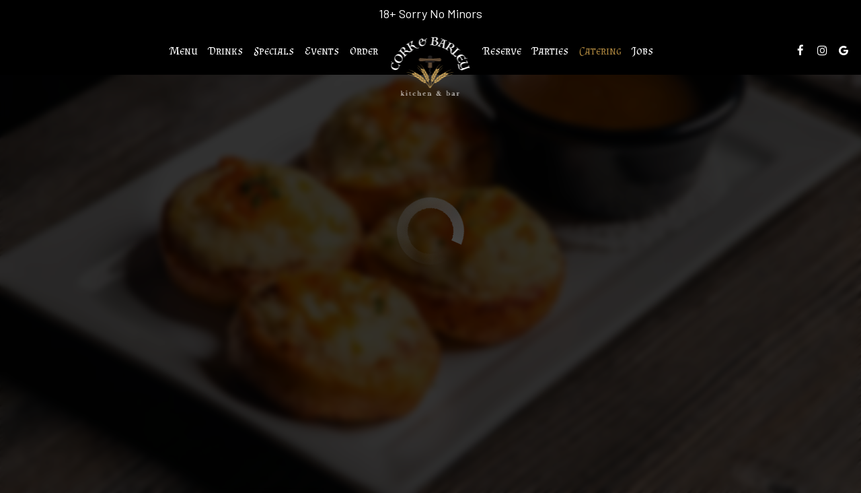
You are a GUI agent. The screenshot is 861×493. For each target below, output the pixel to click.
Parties (550, 50)
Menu (184, 50)
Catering (600, 50)
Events (322, 50)
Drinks (226, 50)
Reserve (502, 50)
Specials (274, 50)
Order (364, 50)
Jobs (642, 50)
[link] (430, 66)
